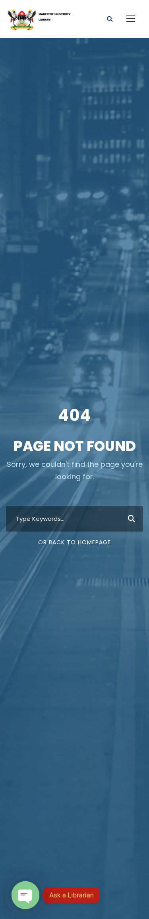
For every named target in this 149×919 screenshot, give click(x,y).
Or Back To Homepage (74, 542)
